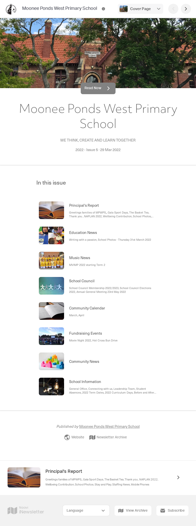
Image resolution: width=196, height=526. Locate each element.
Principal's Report (63, 471)
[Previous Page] (173, 9)
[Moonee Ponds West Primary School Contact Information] (103, 9)
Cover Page (140, 9)
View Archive (133, 510)
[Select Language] (86, 510)
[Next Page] (186, 9)
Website (74, 437)
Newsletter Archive (108, 437)
